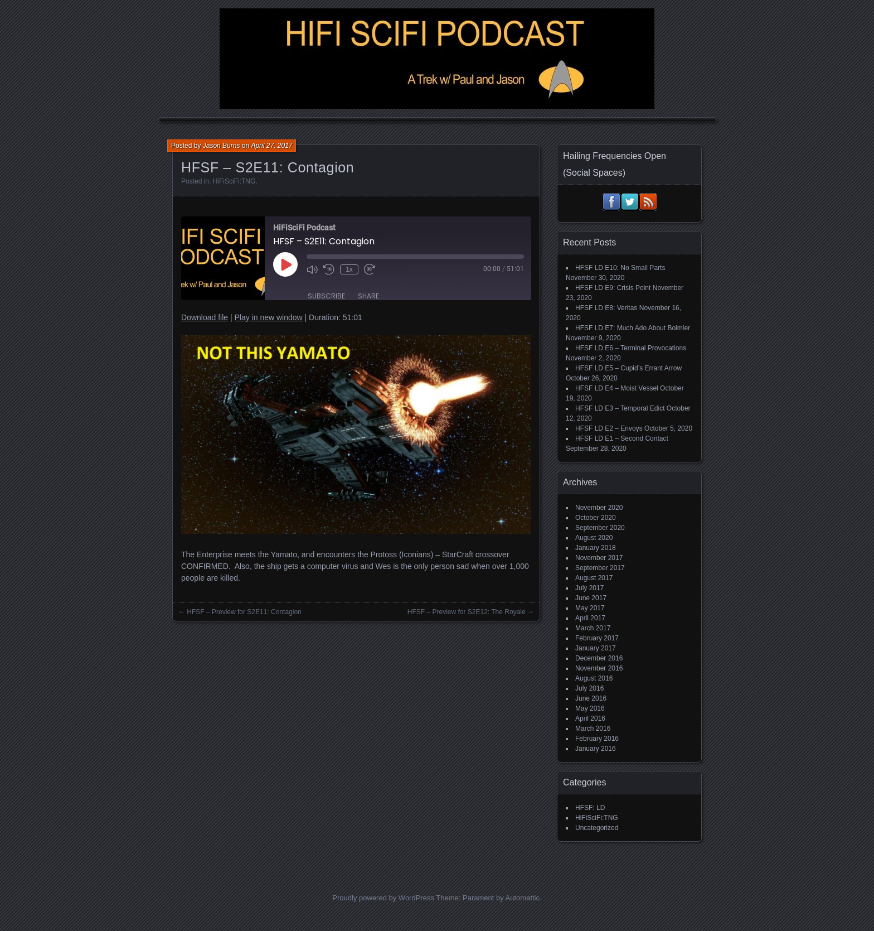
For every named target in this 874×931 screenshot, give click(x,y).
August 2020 (594, 538)
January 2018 (595, 548)
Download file (204, 317)
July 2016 (589, 688)
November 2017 (599, 558)
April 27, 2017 (271, 145)
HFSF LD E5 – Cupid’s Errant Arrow (628, 368)
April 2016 (590, 718)
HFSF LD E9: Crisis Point (612, 288)
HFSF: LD (590, 808)
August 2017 (594, 578)
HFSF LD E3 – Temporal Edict (620, 408)
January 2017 (595, 648)
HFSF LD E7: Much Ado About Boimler (632, 328)
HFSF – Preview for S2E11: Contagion (244, 612)
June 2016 (590, 698)
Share (368, 296)
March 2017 (592, 628)
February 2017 (597, 638)
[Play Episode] (285, 264)
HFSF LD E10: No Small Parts (620, 268)
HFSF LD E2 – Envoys (609, 428)
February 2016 (597, 738)
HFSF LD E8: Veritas (606, 308)
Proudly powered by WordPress (383, 898)
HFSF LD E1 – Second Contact (621, 438)
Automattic (523, 898)
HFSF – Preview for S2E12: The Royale (466, 612)
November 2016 (599, 668)
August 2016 (594, 678)
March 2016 (592, 728)
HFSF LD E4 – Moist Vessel (616, 388)
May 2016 (590, 708)
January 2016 (595, 748)
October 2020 (595, 518)
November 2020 (599, 508)
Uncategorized (596, 828)
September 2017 (600, 568)
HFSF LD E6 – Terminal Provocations (630, 348)
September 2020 (600, 528)
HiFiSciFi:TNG (234, 181)
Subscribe (326, 296)
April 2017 (590, 618)
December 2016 (599, 658)
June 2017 (590, 598)
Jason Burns (221, 145)
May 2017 (590, 608)
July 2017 (589, 588)
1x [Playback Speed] (349, 269)
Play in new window (268, 317)
